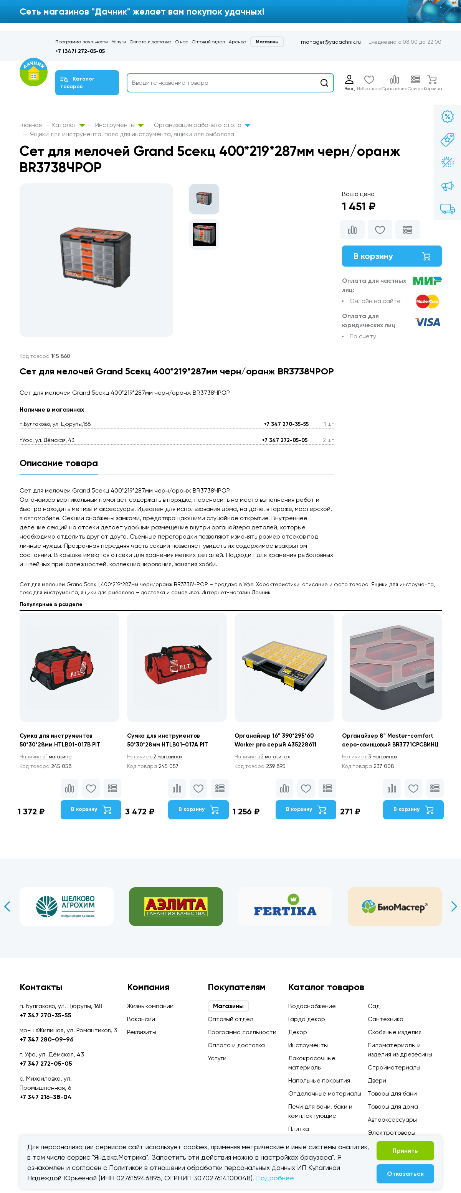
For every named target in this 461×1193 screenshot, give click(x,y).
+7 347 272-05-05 (284, 440)
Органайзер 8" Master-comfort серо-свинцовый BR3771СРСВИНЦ (390, 745)
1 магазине (48, 758)
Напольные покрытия (319, 1080)
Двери (377, 1080)
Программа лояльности (81, 41)
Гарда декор (306, 1019)
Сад (374, 1006)
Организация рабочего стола (202, 125)
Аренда (237, 41)
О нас (181, 41)
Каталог (68, 125)
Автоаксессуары (392, 1119)
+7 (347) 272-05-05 (80, 51)
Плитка (298, 1128)
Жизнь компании (150, 1006)
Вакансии (141, 1019)
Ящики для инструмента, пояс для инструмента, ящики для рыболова (132, 134)
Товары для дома (393, 1106)
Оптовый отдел (208, 41)
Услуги (119, 41)
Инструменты (119, 125)
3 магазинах (372, 767)
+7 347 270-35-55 (286, 424)
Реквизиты (141, 1032)
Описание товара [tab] (59, 462)
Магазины (267, 41)
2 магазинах (157, 758)
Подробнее (275, 1178)
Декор (297, 1032)
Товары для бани (392, 1093)
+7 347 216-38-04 (46, 1097)
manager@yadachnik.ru (331, 42)
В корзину (392, 256)
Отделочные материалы (324, 1093)
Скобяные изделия (394, 1032)
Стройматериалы (394, 1067)
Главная (31, 125)
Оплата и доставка (151, 41)
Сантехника (385, 1019)
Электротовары (391, 1132)
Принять (405, 1150)
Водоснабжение (312, 1006)
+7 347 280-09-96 (47, 1039)
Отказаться (405, 1173)
